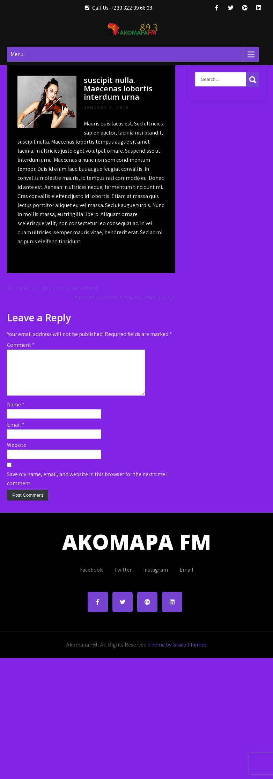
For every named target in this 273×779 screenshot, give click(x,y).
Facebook (91, 578)
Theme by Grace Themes (177, 653)
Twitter (123, 578)
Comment (21, 345)
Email (15, 433)
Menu (16, 54)
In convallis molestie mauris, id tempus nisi (124, 297)
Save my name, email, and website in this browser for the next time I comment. (87, 487)
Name (15, 413)
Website (16, 453)
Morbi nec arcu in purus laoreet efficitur (53, 288)
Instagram (155, 578)
